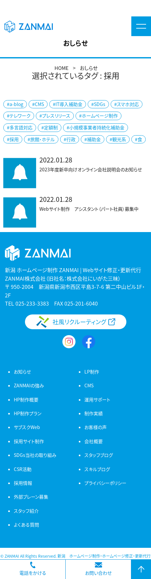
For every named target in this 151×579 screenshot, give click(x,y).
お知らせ (22, 371)
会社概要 (93, 441)
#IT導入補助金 (67, 104)
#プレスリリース (54, 115)
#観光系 (118, 139)
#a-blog (15, 104)
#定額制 (49, 127)
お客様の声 (95, 427)
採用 (111, 75)
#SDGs (98, 104)
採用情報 (23, 483)
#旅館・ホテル (41, 139)
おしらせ (88, 67)
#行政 (70, 139)
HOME (61, 67)
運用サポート (97, 399)
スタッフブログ (98, 455)
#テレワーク (19, 115)
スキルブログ (97, 469)
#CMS (38, 104)
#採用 (13, 139)
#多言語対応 (19, 127)
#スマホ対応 (126, 104)
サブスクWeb (27, 427)
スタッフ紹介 (26, 510)
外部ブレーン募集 (31, 496)
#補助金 (92, 139)
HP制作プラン (27, 413)
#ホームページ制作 (98, 115)
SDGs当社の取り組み (35, 455)
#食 (138, 139)
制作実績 (93, 413)
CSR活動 (23, 469)
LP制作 (91, 371)
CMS (89, 385)
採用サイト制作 (29, 441)
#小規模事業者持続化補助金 (95, 127)
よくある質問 (26, 524)
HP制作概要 (26, 399)
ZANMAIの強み (29, 385)
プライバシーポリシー (105, 483)
